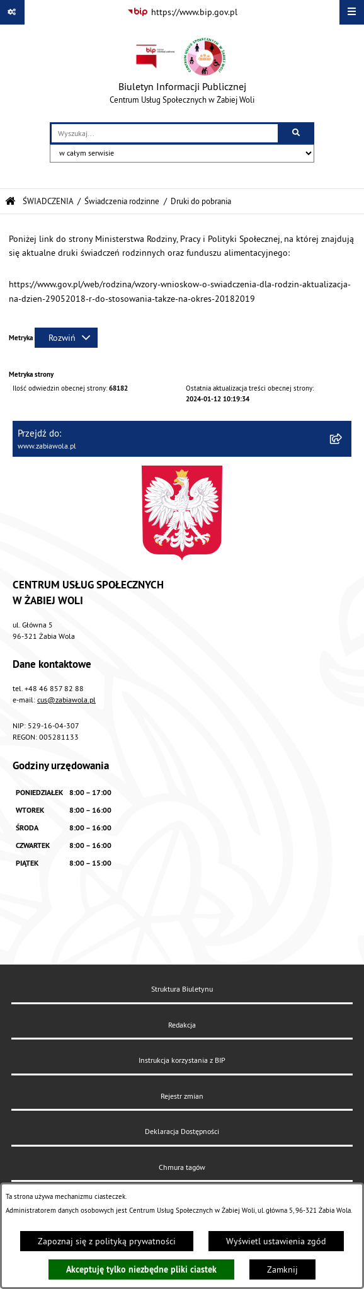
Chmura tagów (182, 1167)
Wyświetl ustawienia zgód (276, 1241)
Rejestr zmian (182, 1096)
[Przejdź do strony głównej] (182, 74)
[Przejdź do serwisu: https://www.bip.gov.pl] (182, 12)
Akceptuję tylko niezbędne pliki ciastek (141, 1269)
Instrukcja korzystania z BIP (182, 1060)
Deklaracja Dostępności (182, 1131)
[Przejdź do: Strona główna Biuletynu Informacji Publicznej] (10, 201)
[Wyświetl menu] (351, 12)
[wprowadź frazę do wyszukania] (165, 133)
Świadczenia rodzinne (121, 201)
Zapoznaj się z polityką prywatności (107, 1241)
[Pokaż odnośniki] (12, 12)
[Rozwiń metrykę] (66, 338)
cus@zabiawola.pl (66, 699)
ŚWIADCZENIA (48, 201)
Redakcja (182, 1024)
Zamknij (282, 1269)
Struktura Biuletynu (182, 989)
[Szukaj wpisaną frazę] (297, 133)
